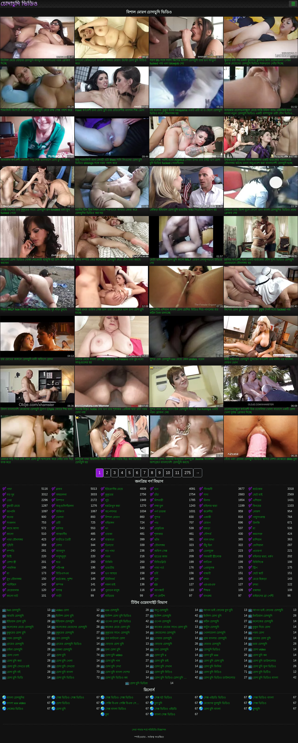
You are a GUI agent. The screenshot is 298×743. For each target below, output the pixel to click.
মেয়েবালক (13, 590)
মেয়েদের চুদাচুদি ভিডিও (217, 703)
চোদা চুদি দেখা (113, 666)
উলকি (256, 522)
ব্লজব (59, 489)
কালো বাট (12, 595)
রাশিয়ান (257, 539)
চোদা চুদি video (113, 655)
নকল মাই (110, 584)
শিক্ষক (207, 590)
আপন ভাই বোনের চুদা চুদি (218, 610)
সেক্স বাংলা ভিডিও (115, 708)
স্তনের (10, 517)
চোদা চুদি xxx (211, 655)
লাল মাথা (209, 539)
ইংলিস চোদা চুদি (212, 615)
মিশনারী (158, 500)
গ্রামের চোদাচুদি (15, 644)
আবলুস (60, 551)
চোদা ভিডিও (63, 703)
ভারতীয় (109, 567)
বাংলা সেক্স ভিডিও (164, 714)
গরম (107, 556)
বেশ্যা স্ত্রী (11, 562)
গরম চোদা (258, 632)
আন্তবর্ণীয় (61, 534)
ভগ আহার (111, 573)
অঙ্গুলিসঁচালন (65, 506)
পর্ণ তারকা (160, 511)
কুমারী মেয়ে (13, 506)
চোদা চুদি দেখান (163, 666)
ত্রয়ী (58, 522)
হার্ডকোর (257, 489)
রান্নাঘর (257, 590)
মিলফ (207, 500)
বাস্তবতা (109, 539)
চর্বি (156, 573)
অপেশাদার (111, 511)
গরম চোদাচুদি (14, 638)
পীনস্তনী (208, 489)
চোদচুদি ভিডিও (212, 649)
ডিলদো (109, 545)
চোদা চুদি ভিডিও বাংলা (265, 677)
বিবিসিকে (258, 562)
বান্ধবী (207, 573)
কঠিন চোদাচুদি (211, 621)
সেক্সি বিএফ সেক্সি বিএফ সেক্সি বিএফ (122, 703)
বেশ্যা (59, 545)
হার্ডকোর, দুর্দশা (64, 579)
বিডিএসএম (62, 573)
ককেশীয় (208, 511)
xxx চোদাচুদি (112, 610)
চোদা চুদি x (160, 655)
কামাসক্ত (257, 534)
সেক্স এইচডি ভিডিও (215, 697)
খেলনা (59, 517)
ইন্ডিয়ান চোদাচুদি (65, 621)
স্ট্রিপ (255, 567)
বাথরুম (208, 595)
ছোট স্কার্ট (258, 573)
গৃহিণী (10, 545)
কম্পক (59, 584)
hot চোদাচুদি (13, 610)
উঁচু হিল (208, 545)
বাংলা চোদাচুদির (15, 697)
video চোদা (62, 610)
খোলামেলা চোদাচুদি (214, 632)
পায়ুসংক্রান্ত (259, 517)
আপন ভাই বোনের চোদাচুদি (268, 610)
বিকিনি (108, 562)
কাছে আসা (13, 528)
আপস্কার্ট (159, 590)
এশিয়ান (257, 500)
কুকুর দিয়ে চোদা (261, 627)
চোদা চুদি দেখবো (65, 666)
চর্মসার (59, 528)
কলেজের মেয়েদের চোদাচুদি (71, 627)
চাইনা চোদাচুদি (14, 649)
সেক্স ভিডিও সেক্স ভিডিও (70, 697)
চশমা (206, 579)
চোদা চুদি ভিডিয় (139, 683)
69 (155, 584)
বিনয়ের (257, 506)
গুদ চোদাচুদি (63, 638)
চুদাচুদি (256, 708)
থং (106, 528)
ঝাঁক (156, 539)
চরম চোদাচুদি (260, 644)
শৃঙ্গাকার (158, 534)
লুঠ (107, 500)
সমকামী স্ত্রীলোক (212, 556)
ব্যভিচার (109, 595)
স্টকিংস (60, 511)
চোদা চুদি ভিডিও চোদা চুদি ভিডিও (171, 677)
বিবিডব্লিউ (160, 562)
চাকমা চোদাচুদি (64, 649)
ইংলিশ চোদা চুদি (65, 615)
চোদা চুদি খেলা (64, 660)
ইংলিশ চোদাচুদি (162, 615)
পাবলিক (11, 567)
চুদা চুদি (158, 703)
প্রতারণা (257, 551)
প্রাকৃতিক (159, 528)
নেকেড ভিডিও (15, 708)
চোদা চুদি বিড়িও (163, 672)
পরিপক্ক (60, 567)
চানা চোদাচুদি (161, 649)
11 (177, 473)
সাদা (206, 494)
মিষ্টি (9, 556)
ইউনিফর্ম (110, 579)
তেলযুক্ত (208, 551)
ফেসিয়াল (258, 545)
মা (254, 528)
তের (9, 500)
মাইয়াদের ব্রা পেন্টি (263, 595)
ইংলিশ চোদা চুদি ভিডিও (118, 615)
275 (187, 473)
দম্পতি (10, 551)
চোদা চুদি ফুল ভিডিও (264, 666)
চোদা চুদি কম (260, 655)
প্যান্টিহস (11, 584)
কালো (10, 534)
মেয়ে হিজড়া (260, 579)
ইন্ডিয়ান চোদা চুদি (16, 621)
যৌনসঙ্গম (159, 545)
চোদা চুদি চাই (161, 660)
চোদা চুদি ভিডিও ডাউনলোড (219, 677)
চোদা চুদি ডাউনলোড (264, 660)
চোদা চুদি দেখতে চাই (18, 666)
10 (168, 473)
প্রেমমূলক (209, 567)
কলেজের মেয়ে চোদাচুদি (20, 627)
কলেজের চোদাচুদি (263, 621)
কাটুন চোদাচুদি (211, 627)
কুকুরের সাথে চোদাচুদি (117, 632)
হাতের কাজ (160, 556)
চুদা (107, 714)
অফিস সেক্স (160, 551)
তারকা (108, 534)
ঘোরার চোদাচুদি (212, 644)
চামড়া (207, 528)
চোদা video (259, 649)
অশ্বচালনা (61, 494)
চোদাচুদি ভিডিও (18, 4)
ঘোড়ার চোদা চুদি (114, 644)
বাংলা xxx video (16, 703)
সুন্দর (157, 517)
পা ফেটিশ (159, 595)
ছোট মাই (257, 494)
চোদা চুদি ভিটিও (262, 672)
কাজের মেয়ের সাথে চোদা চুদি (170, 627)
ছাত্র (58, 562)
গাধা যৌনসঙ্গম (15, 539)
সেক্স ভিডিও (259, 703)
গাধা (9, 489)
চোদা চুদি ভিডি (15, 677)
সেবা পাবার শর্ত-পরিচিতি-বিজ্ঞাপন (149, 729)
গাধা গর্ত (159, 567)
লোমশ (256, 511)
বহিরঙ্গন (109, 522)
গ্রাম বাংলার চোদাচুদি (215, 638)
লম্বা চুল (158, 506)
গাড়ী (58, 595)
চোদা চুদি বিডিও (212, 672)
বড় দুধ (10, 494)
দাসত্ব (59, 590)
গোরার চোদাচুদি (163, 638)
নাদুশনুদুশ (61, 556)
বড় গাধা (110, 551)
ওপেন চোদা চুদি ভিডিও (118, 621)
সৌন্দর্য (207, 534)
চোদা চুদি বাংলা (64, 672)
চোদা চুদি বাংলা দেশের (117, 672)
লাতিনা (208, 562)
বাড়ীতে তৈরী (63, 539)
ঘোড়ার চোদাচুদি (163, 644)
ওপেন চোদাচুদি (162, 621)
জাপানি (11, 511)
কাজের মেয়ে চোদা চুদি (117, 627)
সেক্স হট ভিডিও (163, 697)
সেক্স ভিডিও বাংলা (263, 697)
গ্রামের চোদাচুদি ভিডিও (69, 644)
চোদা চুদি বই (13, 672)
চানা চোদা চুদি (112, 649)
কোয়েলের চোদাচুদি (164, 632)
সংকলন (11, 522)
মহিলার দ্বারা (210, 506)
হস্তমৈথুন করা (112, 506)
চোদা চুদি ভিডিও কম (116, 677)
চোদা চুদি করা (14, 660)
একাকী (207, 517)
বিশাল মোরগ (112, 517)
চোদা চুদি (61, 655)
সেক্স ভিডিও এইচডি (165, 708)
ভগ (156, 489)
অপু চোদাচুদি (161, 610)
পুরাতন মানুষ (112, 590)
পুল (156, 579)
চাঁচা (156, 494)
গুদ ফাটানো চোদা (115, 638)
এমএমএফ (209, 584)
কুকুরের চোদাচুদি (65, 632)
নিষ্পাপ (60, 500)
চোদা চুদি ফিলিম (212, 666)
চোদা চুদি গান (112, 660)
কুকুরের (109, 494)
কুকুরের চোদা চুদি (16, 632)
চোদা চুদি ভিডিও (65, 677)
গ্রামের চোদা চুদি (262, 638)
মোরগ (207, 522)
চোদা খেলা (13, 655)
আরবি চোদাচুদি (15, 615)
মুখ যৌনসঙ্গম (14, 579)
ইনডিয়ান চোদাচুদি (262, 615)
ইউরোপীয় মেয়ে (114, 489)
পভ (156, 522)
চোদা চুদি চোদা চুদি (214, 660)
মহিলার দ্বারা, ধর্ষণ (263, 556)
